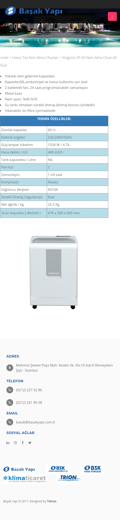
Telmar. (52, 501)
